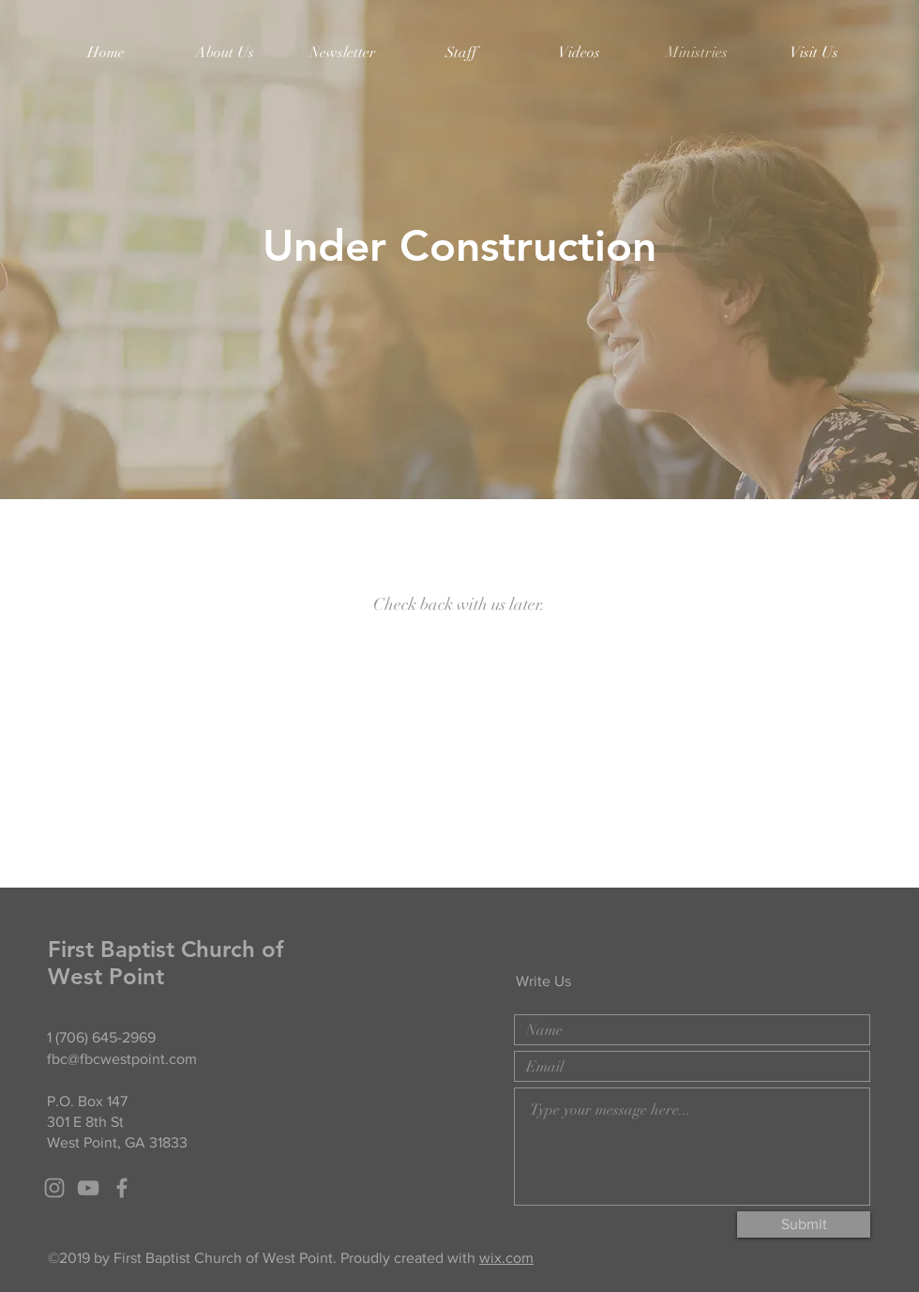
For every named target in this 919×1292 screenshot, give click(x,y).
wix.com (506, 1258)
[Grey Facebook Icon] (122, 1188)
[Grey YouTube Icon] (88, 1188)
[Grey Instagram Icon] (54, 1188)
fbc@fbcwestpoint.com (122, 1059)
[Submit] (803, 1224)
